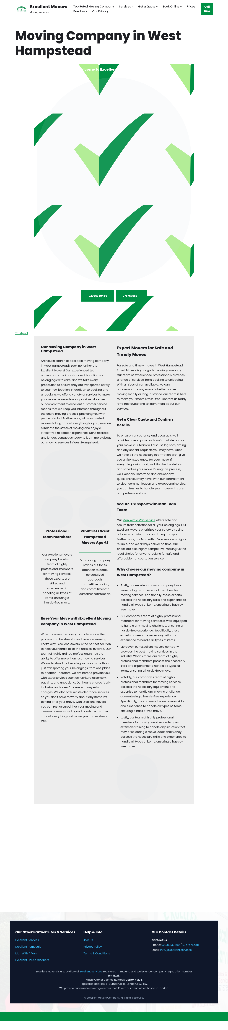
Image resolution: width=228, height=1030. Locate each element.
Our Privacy (100, 11)
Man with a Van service (139, 523)
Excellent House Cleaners (32, 969)
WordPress (37, 1025)
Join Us (88, 949)
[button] (133, 6)
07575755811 (131, 295)
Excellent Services (27, 949)
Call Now (207, 9)
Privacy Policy (93, 956)
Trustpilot (21, 335)
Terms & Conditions (97, 962)
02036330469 (98, 295)
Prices (191, 6)
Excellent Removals (28, 956)
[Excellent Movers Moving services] (41, 8)
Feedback (80, 11)
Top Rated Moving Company (93, 6)
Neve (6, 1025)
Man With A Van (26, 962)
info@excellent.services (176, 959)
